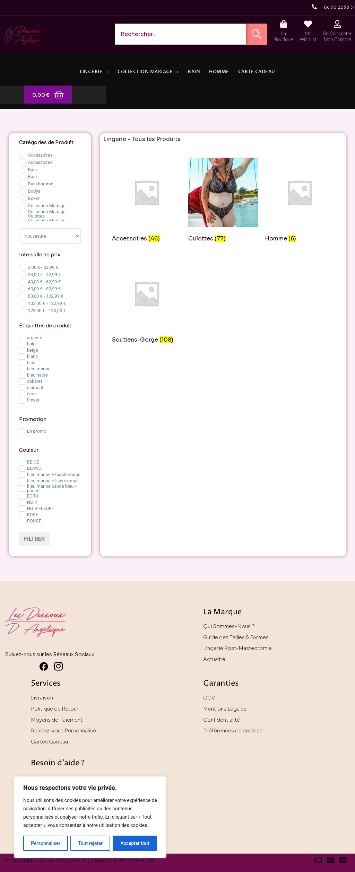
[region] (90, 817)
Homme (219, 72)
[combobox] (180, 34)
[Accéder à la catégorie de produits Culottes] (223, 201)
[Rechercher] (256, 34)
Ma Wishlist (308, 36)
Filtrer (34, 539)
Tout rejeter (90, 843)
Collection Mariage (148, 72)
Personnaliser (45, 843)
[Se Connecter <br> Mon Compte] (337, 24)
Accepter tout (135, 843)
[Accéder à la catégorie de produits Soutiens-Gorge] (146, 302)
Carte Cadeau (256, 72)
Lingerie (94, 72)
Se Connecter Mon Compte (337, 36)
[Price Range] (22, 267)
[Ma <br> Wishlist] (308, 24)
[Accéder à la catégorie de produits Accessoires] (146, 201)
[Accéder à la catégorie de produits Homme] (299, 201)
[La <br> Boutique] (283, 24)
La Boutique (283, 36)
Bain (194, 72)
